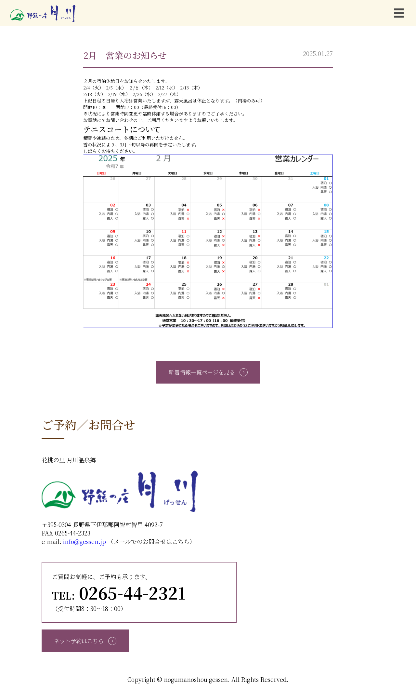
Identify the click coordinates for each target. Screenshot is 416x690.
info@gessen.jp (84, 541)
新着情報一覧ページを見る (208, 372)
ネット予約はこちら (85, 641)
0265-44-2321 (118, 592)
